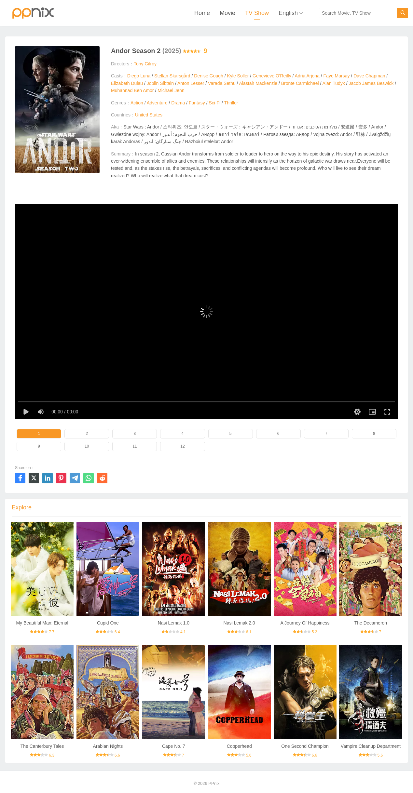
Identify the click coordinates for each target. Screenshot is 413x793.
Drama (178, 102)
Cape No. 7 (173, 746)
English (288, 13)
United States (148, 114)
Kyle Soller (238, 75)
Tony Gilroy (145, 63)
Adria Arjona (307, 75)
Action (137, 102)
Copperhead (239, 746)
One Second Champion (305, 746)
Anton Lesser (190, 83)
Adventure (157, 102)
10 (87, 446)
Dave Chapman (369, 75)
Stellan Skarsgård (172, 75)
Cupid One (108, 622)
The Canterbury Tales (42, 746)
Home (202, 13)
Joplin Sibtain (160, 83)
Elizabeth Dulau (127, 83)
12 (182, 446)
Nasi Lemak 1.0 (173, 622)
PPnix (213, 783)
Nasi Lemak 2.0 (239, 622)
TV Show (257, 13)
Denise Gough (208, 75)
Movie (227, 13)
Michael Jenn (171, 90)
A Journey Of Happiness (305, 622)
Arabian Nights (108, 746)
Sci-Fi (214, 102)
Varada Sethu (222, 83)
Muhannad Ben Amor (132, 90)
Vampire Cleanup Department (371, 746)
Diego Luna (139, 75)
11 (134, 446)
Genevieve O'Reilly (272, 75)
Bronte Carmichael (300, 83)
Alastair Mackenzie (258, 83)
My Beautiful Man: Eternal (42, 622)
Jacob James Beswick (371, 83)
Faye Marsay (337, 75)
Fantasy (197, 102)
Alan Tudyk (334, 83)
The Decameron (370, 622)
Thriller (231, 102)
